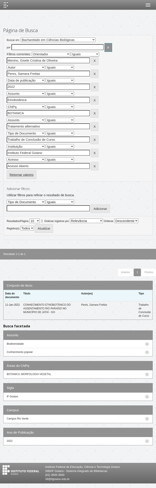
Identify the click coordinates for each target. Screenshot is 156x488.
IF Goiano (12, 396)
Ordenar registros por (56, 221)
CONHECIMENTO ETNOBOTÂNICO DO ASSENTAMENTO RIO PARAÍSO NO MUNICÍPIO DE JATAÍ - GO (47, 308)
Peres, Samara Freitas (94, 304)
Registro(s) (13, 228)
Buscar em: (13, 40)
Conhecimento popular (20, 352)
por (8, 47)
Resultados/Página (18, 221)
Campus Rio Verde (18, 418)
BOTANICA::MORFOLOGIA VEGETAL (29, 374)
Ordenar (108, 221)
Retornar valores (22, 174)
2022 (10, 440)
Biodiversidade (15, 343)
